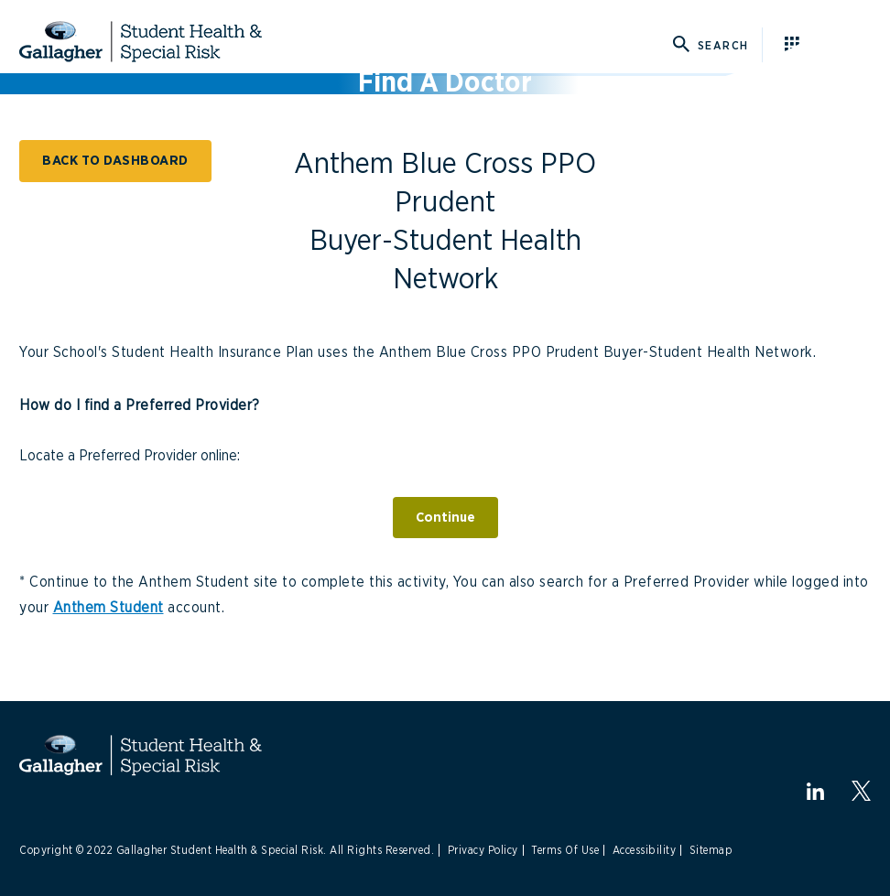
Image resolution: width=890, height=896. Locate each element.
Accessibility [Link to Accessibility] (645, 850)
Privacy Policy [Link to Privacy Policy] (483, 850)
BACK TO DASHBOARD (115, 160)
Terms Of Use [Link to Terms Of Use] (565, 850)
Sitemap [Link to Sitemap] (711, 850)
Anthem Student (108, 607)
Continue (445, 517)
